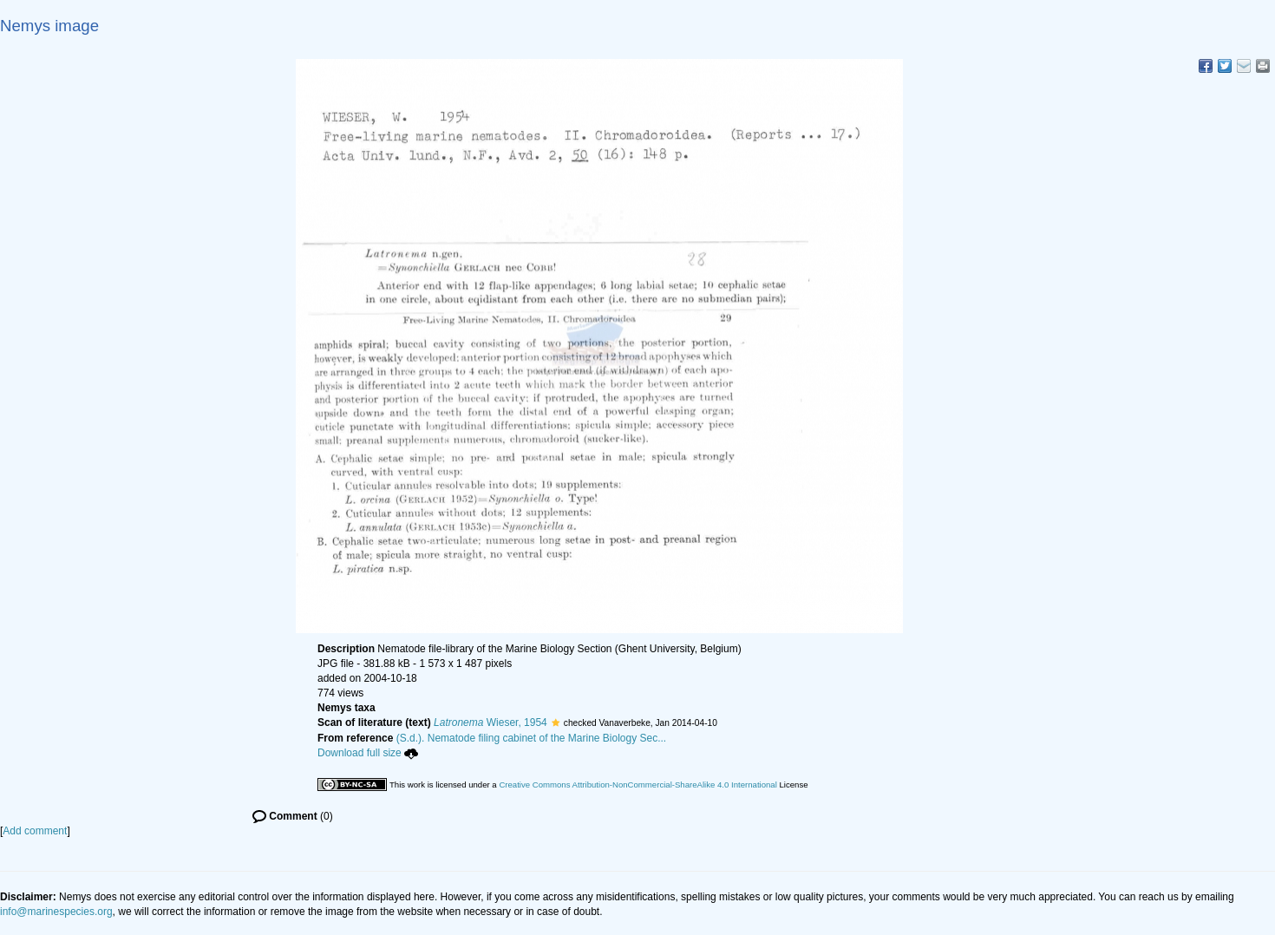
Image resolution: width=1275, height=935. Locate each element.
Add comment (35, 831)
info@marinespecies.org (56, 912)
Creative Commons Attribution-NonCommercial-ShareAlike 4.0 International (637, 784)
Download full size (367, 753)
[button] (555, 722)
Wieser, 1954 (490, 722)
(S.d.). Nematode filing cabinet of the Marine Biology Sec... (531, 738)
